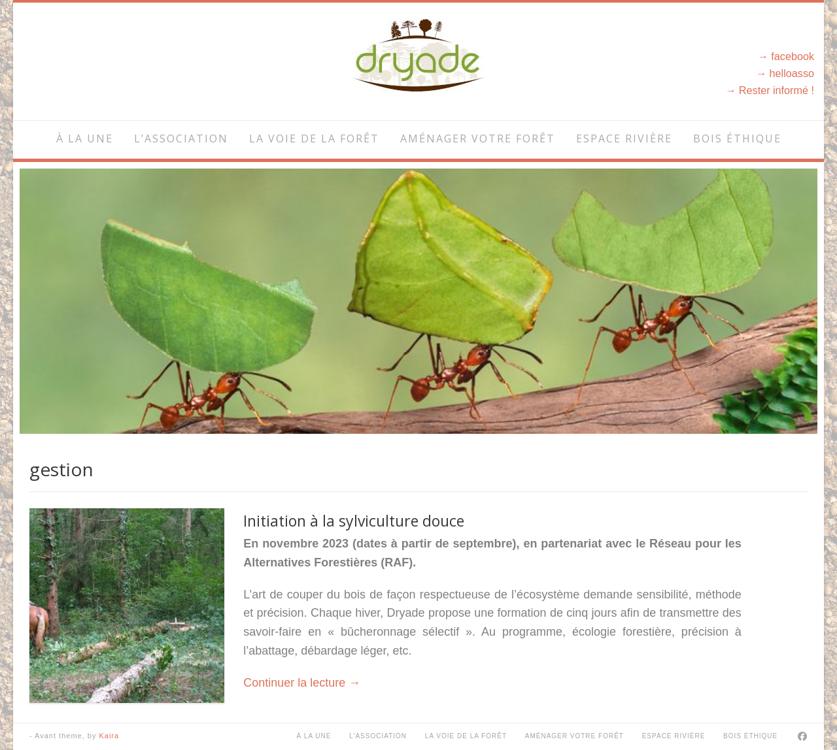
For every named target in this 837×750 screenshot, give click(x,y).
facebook (792, 56)
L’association (181, 138)
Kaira (109, 736)
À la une (84, 138)
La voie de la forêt (314, 138)
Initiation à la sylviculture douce (353, 520)
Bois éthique (737, 138)
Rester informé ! (776, 90)
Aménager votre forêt (477, 138)
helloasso (792, 73)
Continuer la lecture (301, 682)
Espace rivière (624, 138)
